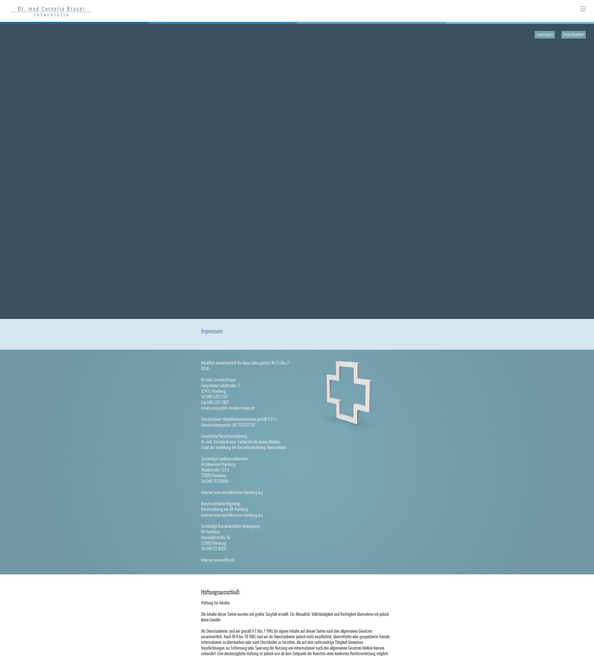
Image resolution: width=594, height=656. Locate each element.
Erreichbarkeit (573, 35)
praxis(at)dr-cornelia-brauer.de (232, 408)
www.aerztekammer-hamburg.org (238, 492)
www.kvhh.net (224, 560)
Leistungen (545, 35)
